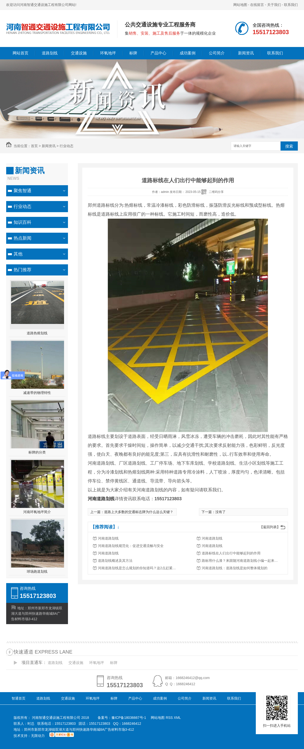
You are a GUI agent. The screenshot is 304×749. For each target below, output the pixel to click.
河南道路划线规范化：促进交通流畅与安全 (131, 546)
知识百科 (22, 222)
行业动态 (66, 146)
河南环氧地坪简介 (37, 512)
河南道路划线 (108, 538)
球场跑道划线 (37, 571)
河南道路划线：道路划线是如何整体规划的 (234, 568)
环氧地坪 (108, 53)
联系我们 (291, 5)
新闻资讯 (246, 53)
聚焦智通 (22, 190)
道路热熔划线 (37, 333)
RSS (170, 718)
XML (177, 718)
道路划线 (50, 53)
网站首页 (20, 53)
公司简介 (217, 53)
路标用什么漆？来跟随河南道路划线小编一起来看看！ (241, 561)
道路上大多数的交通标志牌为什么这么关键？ (138, 512)
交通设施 (79, 53)
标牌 (133, 53)
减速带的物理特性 (37, 393)
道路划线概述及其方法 (115, 561)
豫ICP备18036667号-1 (128, 718)
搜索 (289, 146)
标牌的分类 (37, 452)
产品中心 (158, 53)
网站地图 (240, 5)
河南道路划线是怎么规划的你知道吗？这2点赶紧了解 (137, 568)
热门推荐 (22, 269)
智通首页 (18, 698)
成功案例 (187, 53)
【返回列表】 (270, 527)
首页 (34, 146)
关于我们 (274, 5)
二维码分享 (216, 192)
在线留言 (257, 5)
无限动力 (38, 736)
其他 (18, 253)
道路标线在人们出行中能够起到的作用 (231, 553)
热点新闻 (22, 238)
